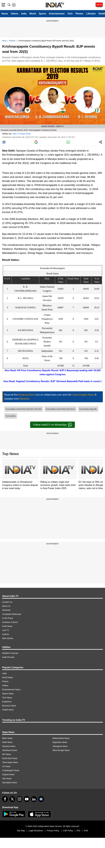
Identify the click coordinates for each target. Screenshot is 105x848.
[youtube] (27, 799)
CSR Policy (68, 830)
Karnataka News (9, 782)
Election (12, 41)
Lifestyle (91, 13)
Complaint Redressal (11, 614)
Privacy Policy (53, 830)
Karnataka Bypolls (88, 409)
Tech (70, 13)
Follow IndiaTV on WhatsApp (52, 425)
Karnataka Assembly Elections (60, 409)
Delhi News (7, 742)
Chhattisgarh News (10, 770)
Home (4, 13)
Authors (5, 634)
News (4, 41)
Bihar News (7, 738)
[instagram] (19, 799)
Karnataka (11, 416)
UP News (6, 766)
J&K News (7, 778)
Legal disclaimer (36, 830)
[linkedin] (34, 799)
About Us (6, 606)
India (24, 13)
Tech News (7, 697)
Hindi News (7, 626)
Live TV (5, 630)
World (32, 13)
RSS (86, 830)
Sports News (8, 693)
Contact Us (7, 602)
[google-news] (41, 799)
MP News (6, 754)
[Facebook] (5, 799)
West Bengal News (61, 750)
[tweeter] (12, 799)
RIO (78, 830)
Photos (79, 13)
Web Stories (7, 638)
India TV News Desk (21, 134)
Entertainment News (11, 689)
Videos (14, 13)
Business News (9, 706)
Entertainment (57, 13)
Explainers (7, 701)
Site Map (21, 830)
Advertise (6, 610)
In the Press (7, 618)
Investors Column (10, 622)
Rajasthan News (59, 742)
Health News (8, 710)
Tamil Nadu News (10, 762)
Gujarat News (8, 774)
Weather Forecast (10, 653)
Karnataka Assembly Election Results (24, 409)
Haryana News (8, 746)
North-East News (9, 758)
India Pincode (8, 657)
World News (7, 677)
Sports (42, 13)
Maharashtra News (61, 738)
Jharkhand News (9, 750)
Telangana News (60, 746)
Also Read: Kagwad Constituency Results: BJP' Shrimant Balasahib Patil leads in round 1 (52, 381)
